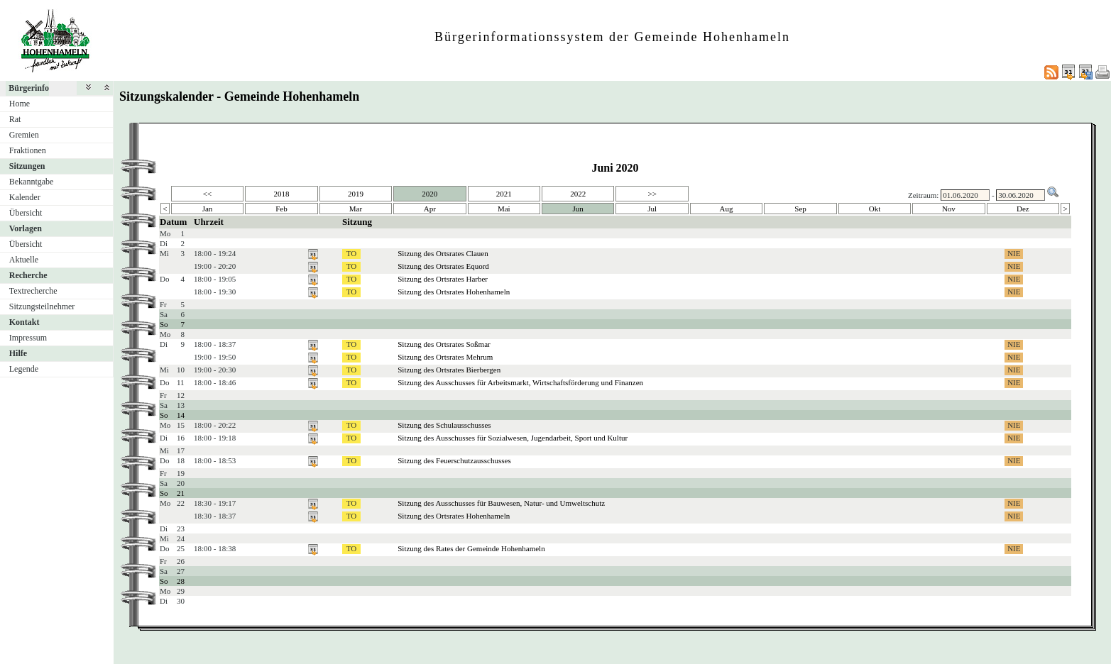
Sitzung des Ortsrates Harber (443, 279)
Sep (800, 208)
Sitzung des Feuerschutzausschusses (454, 460)
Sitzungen (27, 166)
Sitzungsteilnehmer (42, 306)
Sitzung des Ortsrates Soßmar (444, 344)
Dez (1023, 208)
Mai (504, 208)
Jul (652, 208)
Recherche (28, 275)
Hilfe (18, 353)
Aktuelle (23, 260)
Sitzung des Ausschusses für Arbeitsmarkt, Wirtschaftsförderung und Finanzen (520, 382)
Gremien (24, 135)
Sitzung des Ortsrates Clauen (443, 253)
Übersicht (26, 213)
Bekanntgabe (31, 182)
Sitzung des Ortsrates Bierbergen (449, 369)
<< (207, 193)
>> (651, 193)
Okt (875, 208)
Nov (949, 208)
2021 (504, 193)
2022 (578, 193)
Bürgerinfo (29, 88)
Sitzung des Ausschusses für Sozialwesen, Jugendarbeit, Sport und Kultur (513, 437)
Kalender (24, 197)
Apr (430, 208)
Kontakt (24, 322)
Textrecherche (33, 291)
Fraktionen (27, 150)
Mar (355, 208)
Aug (726, 208)
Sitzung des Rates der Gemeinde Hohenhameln (471, 548)
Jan (207, 208)
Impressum (28, 338)
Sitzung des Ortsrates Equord (443, 266)
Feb (281, 208)
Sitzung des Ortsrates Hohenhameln (454, 291)
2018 (281, 193)
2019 (355, 193)
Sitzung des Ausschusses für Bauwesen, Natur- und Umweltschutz (501, 503)
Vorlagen (25, 228)
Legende (23, 369)
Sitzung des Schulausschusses (444, 425)
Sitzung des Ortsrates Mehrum (445, 357)
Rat (15, 119)
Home (19, 104)
